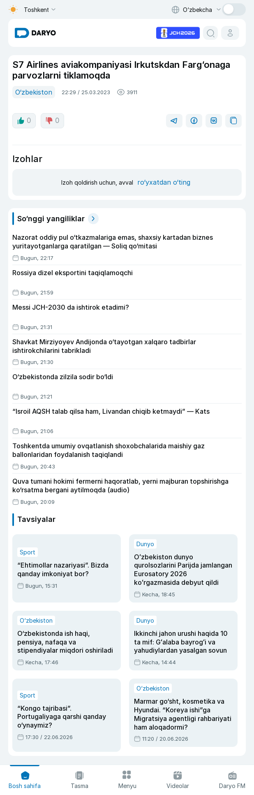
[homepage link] (35, 32)
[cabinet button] (230, 33)
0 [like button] (24, 120)
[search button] (210, 33)
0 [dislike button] (52, 120)
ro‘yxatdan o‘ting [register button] (163, 182)
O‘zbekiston (33, 92)
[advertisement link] (178, 32)
